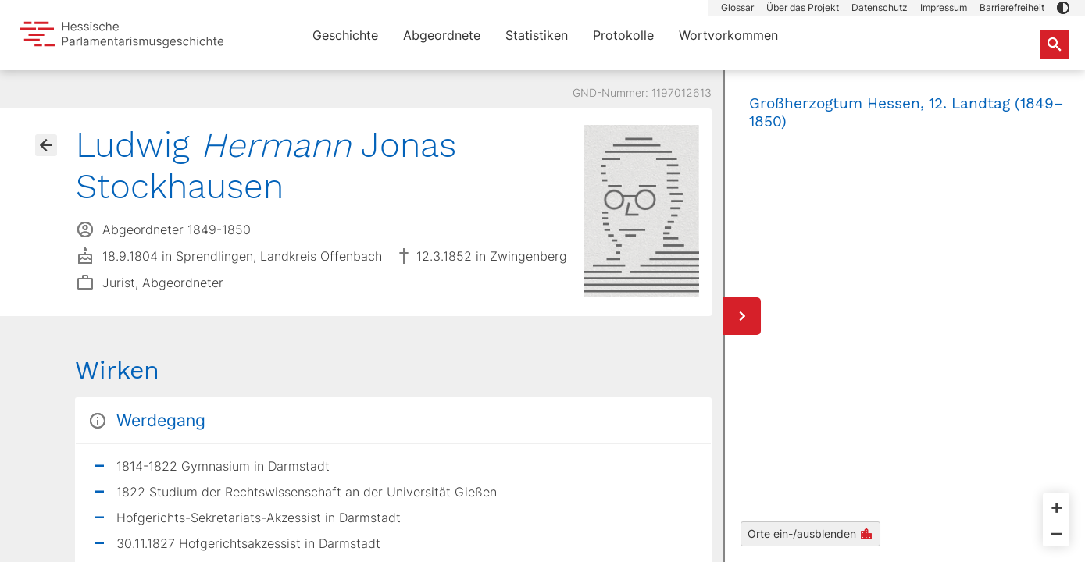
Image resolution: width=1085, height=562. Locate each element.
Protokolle (623, 35)
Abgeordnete (441, 35)
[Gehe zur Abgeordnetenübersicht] (46, 145)
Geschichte (345, 35)
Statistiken (536, 35)
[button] (1063, 8)
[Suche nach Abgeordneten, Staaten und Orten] (1054, 44)
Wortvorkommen (728, 35)
